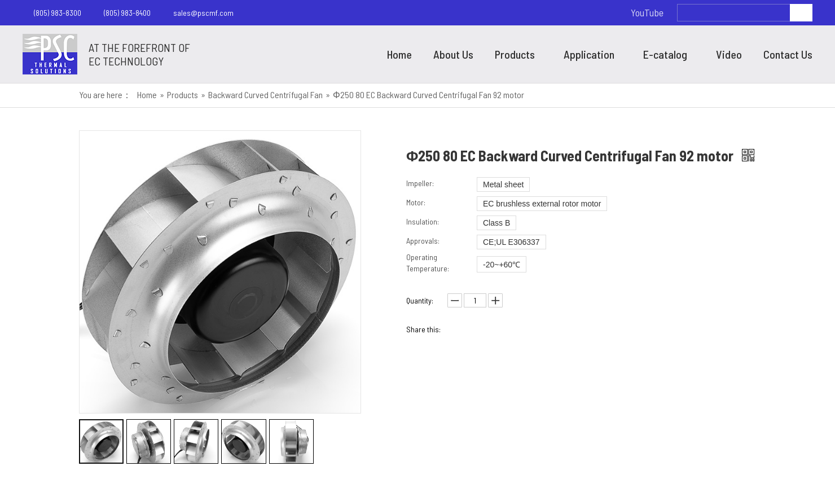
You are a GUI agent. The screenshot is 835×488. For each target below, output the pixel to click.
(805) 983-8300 (57, 12)
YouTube (647, 12)
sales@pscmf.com (203, 12)
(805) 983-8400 (127, 12)
